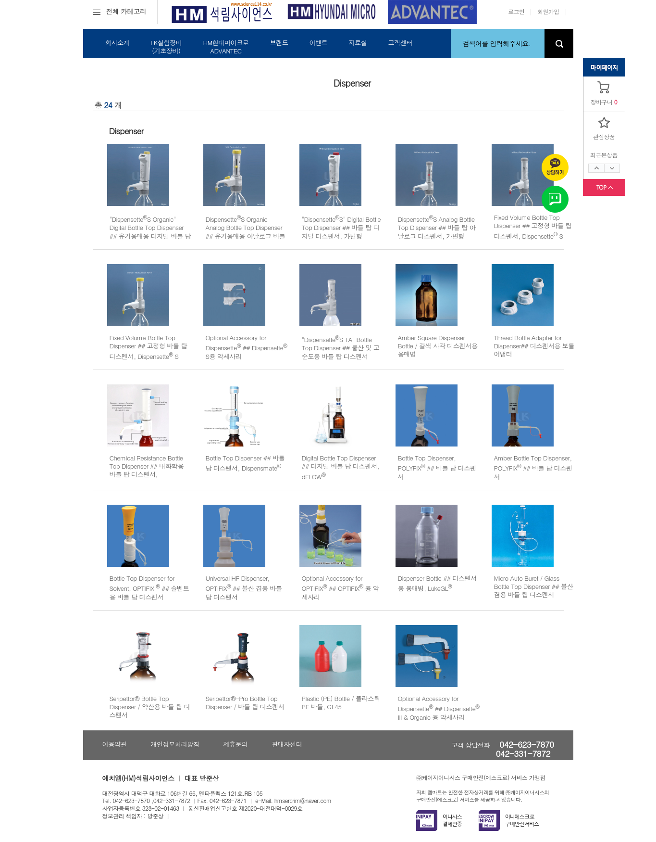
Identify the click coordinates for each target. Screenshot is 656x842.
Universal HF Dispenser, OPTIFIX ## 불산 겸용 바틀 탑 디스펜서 (244, 587)
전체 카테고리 (120, 11)
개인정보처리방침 (174, 744)
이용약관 (114, 744)
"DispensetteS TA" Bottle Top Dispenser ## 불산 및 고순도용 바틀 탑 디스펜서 (341, 348)
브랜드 (279, 42)
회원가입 (548, 11)
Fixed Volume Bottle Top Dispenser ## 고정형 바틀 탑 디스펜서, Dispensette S (533, 227)
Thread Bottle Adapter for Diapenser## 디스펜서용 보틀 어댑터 (534, 346)
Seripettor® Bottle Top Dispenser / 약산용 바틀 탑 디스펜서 (150, 707)
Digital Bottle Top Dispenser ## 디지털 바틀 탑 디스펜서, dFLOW (340, 467)
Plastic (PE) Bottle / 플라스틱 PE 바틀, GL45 (341, 702)
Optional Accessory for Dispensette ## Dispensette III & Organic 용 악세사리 (439, 708)
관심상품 (604, 136)
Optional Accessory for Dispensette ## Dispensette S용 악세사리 (246, 347)
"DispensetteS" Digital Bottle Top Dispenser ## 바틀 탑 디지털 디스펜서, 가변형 (341, 228)
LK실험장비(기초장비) (166, 46)
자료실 (357, 42)
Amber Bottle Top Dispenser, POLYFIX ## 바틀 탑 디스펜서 (533, 467)
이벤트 (318, 42)
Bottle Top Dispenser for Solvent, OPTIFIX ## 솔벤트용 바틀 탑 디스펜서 (149, 587)
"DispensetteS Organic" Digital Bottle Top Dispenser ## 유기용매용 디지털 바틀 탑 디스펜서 (150, 232)
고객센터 (400, 42)
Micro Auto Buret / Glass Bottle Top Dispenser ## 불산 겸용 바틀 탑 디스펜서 (533, 587)
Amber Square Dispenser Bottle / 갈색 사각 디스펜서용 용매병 (438, 346)
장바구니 (602, 102)
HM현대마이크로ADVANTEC (225, 46)
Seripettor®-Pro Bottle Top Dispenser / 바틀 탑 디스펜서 (245, 702)
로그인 (516, 11)
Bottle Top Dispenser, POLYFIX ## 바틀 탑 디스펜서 (437, 467)
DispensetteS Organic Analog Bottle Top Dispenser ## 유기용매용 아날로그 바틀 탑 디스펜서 (245, 232)
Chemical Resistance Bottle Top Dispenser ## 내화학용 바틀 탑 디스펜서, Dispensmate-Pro (147, 471)
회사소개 (117, 42)
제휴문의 (235, 744)
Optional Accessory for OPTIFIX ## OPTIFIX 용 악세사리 (340, 587)
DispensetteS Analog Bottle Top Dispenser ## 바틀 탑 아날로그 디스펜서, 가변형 (437, 228)
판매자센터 (287, 744)
